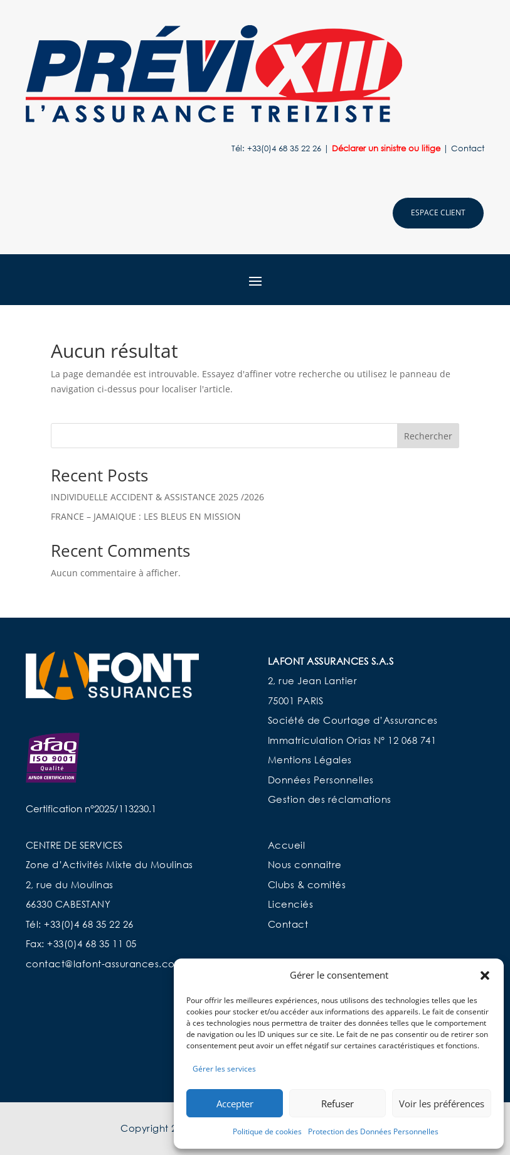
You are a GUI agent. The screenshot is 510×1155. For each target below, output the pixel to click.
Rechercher (428, 436)
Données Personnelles (321, 779)
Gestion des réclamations (329, 799)
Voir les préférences (441, 1103)
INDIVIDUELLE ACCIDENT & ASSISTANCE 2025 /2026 (157, 497)
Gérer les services (224, 1068)
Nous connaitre (305, 864)
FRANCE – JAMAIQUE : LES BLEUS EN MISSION (146, 516)
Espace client (438, 212)
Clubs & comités (307, 884)
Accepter (234, 1103)
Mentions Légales (310, 759)
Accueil (286, 845)
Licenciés (292, 904)
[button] (485, 975)
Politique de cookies (267, 1131)
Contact (467, 148)
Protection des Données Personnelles (373, 1131)
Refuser (337, 1103)
